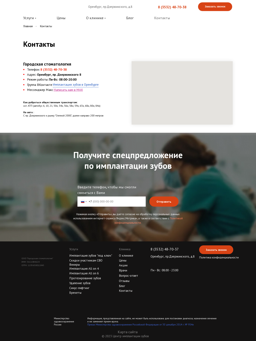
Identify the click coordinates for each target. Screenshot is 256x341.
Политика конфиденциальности (219, 257)
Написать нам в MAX (68, 90)
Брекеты (75, 293)
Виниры (74, 265)
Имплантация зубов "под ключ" (90, 256)
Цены (61, 18)
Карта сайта (128, 332)
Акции (123, 265)
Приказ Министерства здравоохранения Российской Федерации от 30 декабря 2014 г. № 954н (140, 324)
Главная (28, 26)
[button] (215, 6)
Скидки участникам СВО (85, 260)
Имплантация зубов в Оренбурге (76, 84)
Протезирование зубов (85, 278)
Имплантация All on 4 (84, 269)
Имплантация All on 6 (84, 273)
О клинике (126, 256)
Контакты (162, 18)
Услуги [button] (28, 18)
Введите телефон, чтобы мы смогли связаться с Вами (106, 190)
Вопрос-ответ (128, 276)
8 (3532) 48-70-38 (172, 7)
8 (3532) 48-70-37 (165, 249)
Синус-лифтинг (79, 288)
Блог (130, 18)
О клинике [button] (94, 18)
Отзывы (124, 281)
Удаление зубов (79, 283)
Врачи (123, 270)
